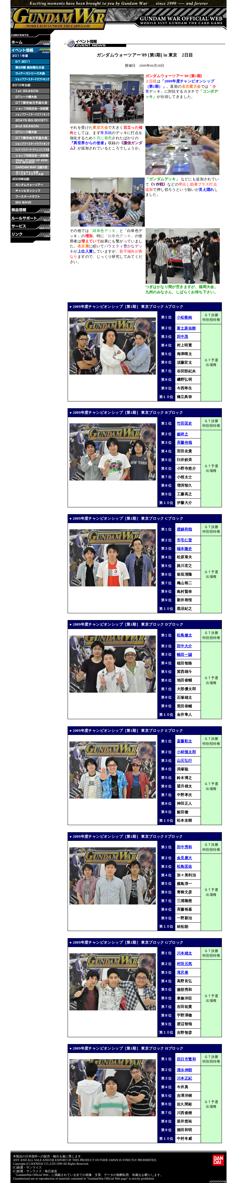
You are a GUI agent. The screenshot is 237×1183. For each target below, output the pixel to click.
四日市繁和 (186, 1059)
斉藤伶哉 (184, 442)
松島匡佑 (184, 866)
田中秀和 (184, 847)
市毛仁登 (184, 540)
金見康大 (184, 858)
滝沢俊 (182, 972)
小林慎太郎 (186, 752)
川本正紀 (184, 1078)
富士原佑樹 (186, 328)
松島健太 (184, 635)
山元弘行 (184, 760)
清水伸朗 (184, 1070)
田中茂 (182, 336)
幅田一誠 (184, 654)
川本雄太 (184, 953)
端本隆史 (184, 549)
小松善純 (184, 317)
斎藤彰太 (184, 741)
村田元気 (184, 964)
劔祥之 (182, 434)
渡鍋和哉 (184, 529)
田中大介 (184, 646)
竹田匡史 (184, 423)
